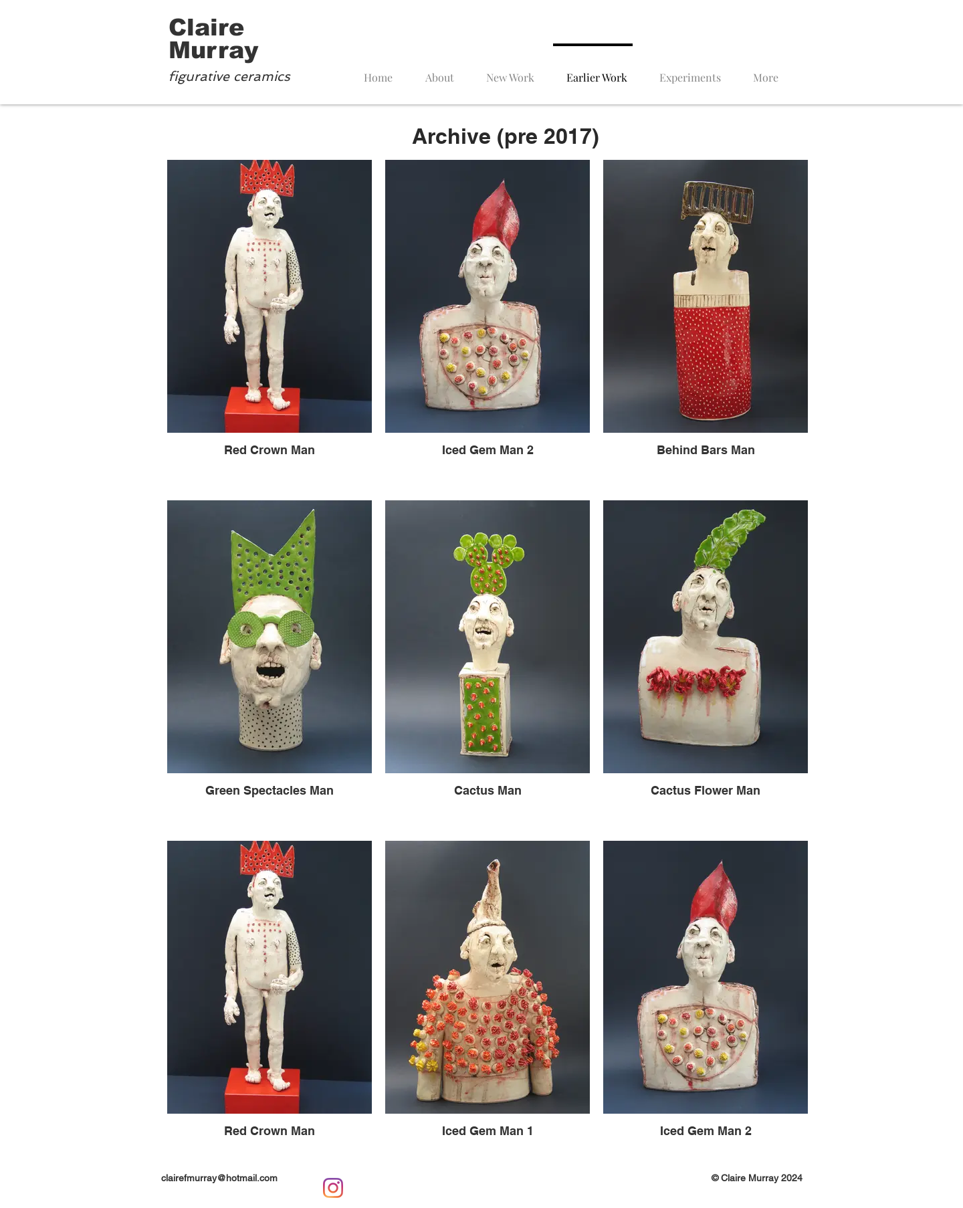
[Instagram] (333, 1188)
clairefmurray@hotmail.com (219, 1178)
